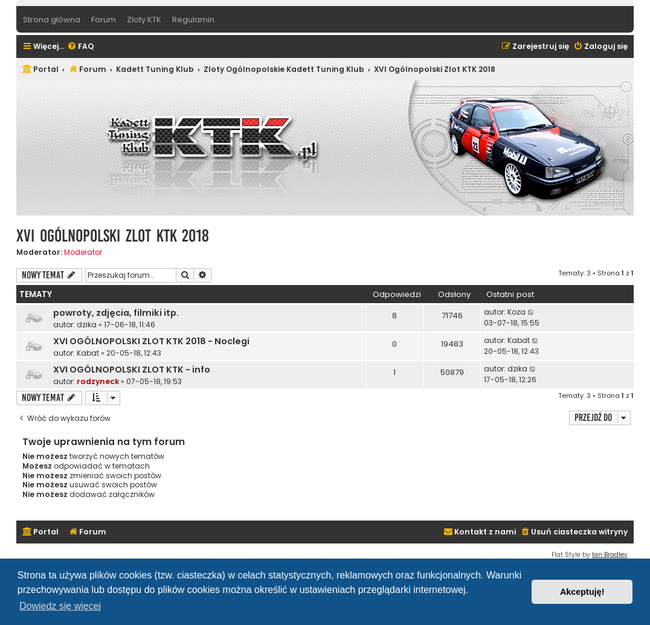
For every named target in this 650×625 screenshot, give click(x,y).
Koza (516, 312)
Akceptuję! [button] (582, 592)
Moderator (83, 252)
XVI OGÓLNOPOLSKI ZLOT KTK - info (131, 370)
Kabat (88, 353)
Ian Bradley (610, 554)
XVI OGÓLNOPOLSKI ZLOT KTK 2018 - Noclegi (151, 341)
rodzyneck (98, 381)
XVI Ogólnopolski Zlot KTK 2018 (112, 235)
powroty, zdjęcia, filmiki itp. (116, 313)
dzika (87, 324)
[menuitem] (80, 47)
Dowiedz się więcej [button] (60, 606)
